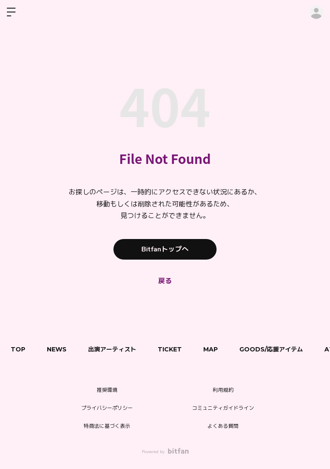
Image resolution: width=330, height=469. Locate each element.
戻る (165, 281)
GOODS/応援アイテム (271, 349)
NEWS (57, 349)
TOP (18, 349)
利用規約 (223, 390)
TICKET (170, 349)
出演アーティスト (112, 349)
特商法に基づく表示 (107, 426)
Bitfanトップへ (165, 249)
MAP (210, 349)
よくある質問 (223, 426)
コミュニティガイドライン (223, 408)
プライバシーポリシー (107, 408)
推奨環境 (107, 390)
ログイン (316, 12)
